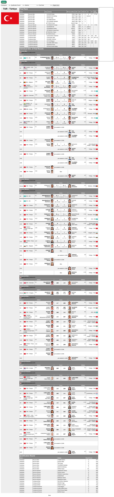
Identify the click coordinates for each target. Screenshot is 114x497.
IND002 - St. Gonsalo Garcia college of (28, 105)
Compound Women (32, 41)
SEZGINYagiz (74, 293)
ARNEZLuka (48, 122)
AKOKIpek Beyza (74, 421)
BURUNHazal (48, 411)
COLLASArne (74, 100)
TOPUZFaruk (48, 118)
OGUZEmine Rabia (47, 403)
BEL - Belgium (28, 82)
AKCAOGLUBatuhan (75, 283)
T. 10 (64, 293)
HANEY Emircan (52, 39)
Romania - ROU (93, 113)
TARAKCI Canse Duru (53, 30)
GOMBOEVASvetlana (75, 219)
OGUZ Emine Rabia (53, 46)
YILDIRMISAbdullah (74, 86)
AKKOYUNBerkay (47, 73)
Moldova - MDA (93, 186)
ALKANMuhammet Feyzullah (45, 317)
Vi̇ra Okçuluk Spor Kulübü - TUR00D (92, 335)
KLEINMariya (73, 393)
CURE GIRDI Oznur (53, 42)
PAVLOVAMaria (74, 233)
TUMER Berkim (51, 19)
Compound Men (32, 35)
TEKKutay (73, 82)
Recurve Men (31, 14)
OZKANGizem (73, 241)
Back (49, 495)
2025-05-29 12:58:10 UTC (27, 52)
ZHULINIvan (74, 312)
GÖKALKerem (73, 322)
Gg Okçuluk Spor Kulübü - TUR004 (92, 425)
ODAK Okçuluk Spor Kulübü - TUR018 (92, 340)
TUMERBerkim (48, 78)
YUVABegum (73, 368)
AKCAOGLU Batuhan (53, 35)
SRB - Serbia (28, 109)
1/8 (20, 78)
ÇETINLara (48, 416)
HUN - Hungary (28, 293)
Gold (21, 58)
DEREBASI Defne (52, 28)
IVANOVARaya (74, 237)
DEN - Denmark (29, 95)
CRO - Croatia (28, 368)
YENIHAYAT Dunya (52, 25)
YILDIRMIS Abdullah (53, 21)
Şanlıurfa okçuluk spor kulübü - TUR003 (92, 429)
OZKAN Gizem (51, 34)
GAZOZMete (73, 58)
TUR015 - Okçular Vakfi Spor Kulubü (28, 228)
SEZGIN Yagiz (51, 37)
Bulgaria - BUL (93, 232)
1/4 (20, 73)
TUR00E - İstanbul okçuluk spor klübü (29, 434)
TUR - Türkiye (28, 73)
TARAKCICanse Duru (74, 210)
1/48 (21, 154)
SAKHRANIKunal (47, 105)
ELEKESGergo (74, 326)
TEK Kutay (50, 17)
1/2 (20, 68)
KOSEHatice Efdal (47, 378)
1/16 (21, 100)
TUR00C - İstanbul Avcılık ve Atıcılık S (28, 87)
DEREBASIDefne (74, 205)
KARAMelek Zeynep (75, 425)
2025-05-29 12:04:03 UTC (27, 363)
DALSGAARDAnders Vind (46, 95)
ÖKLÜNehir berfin (74, 224)
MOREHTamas (74, 113)
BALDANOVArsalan (75, 91)
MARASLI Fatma (52, 32)
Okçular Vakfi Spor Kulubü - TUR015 (92, 224)
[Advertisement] (106, 34)
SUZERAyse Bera (47, 398)
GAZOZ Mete (51, 14)
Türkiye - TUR (93, 58)
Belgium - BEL (93, 100)
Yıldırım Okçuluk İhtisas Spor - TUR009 (92, 78)
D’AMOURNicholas (47, 68)
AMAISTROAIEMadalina (75, 215)
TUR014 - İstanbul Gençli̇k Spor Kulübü (29, 331)
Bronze (21, 186)
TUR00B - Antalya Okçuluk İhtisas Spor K (28, 317)
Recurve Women (32, 25)
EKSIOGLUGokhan (74, 340)
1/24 (21, 127)
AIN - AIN (27, 58)
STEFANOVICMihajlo (46, 109)
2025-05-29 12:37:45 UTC (27, 180)
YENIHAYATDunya (47, 186)
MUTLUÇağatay (48, 330)
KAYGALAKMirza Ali (47, 344)
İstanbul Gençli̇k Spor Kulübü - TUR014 (92, 321)
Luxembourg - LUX (92, 393)
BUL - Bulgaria (28, 246)
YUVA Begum (51, 41)
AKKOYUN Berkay (52, 16)
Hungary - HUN (93, 308)
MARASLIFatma (74, 246)
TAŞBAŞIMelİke (48, 228)
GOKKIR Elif (51, 26)
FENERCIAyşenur (74, 407)
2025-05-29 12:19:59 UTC (27, 277)
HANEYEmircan (48, 308)
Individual (22, 14)
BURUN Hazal (51, 44)
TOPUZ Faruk (51, 23)
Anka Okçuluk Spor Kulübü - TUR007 (92, 145)
